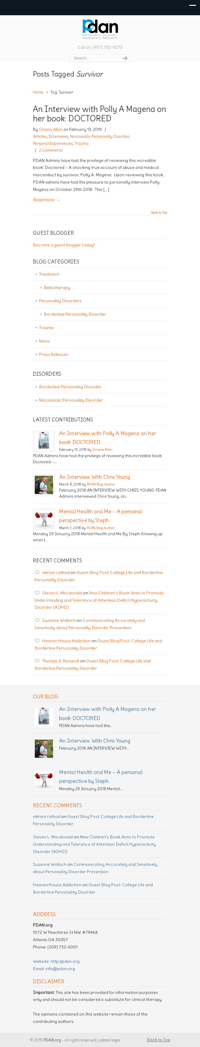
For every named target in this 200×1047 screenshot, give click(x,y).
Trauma (81, 143)
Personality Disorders (60, 300)
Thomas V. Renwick (60, 661)
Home (38, 92)
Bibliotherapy (57, 287)
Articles (40, 136)
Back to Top (159, 212)
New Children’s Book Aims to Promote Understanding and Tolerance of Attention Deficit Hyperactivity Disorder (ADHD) (99, 600)
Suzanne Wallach (59, 620)
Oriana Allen (50, 129)
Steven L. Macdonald (62, 593)
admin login (109, 1040)
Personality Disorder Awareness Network (100, 29)
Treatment (49, 274)
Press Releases (53, 354)
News (44, 341)
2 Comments (51, 150)
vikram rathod (56, 572)
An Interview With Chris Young (94, 477)
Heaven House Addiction (66, 641)
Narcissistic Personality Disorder (99, 136)
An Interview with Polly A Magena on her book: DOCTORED (99, 114)
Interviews (58, 136)
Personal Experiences (53, 143)
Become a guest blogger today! (64, 245)
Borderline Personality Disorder (75, 314)
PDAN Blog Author (101, 484)
